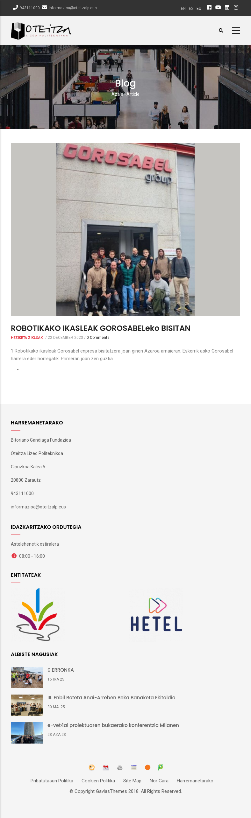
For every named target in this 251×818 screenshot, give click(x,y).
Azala (117, 94)
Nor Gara (159, 781)
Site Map (132, 781)
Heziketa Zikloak (27, 338)
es (191, 8)
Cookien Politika (98, 781)
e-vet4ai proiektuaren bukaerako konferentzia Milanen (113, 725)
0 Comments (98, 337)
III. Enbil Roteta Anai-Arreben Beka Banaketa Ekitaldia (111, 698)
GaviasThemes (111, 791)
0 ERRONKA (60, 670)
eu (199, 8)
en (183, 8)
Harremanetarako (195, 781)
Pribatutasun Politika (52, 781)
